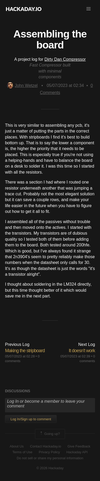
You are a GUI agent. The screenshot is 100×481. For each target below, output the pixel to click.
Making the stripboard (25, 350)
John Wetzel (22, 85)
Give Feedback (78, 446)
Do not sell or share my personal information (50, 458)
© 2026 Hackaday (50, 468)
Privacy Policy (49, 452)
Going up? (49, 434)
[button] (88, 9)
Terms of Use (22, 452)
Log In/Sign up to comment (30, 419)
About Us (16, 446)
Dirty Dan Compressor (65, 59)
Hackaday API (77, 452)
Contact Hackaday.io (45, 446)
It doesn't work (82, 350)
